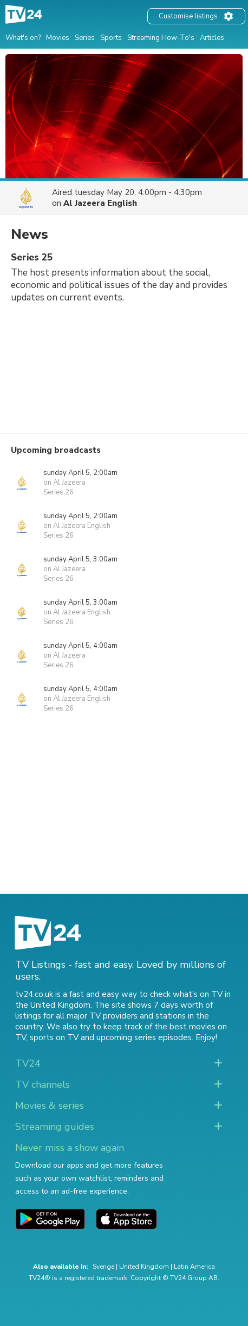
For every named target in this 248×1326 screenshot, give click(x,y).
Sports (111, 38)
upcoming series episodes (144, 1037)
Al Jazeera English (100, 203)
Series (85, 38)
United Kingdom (144, 1266)
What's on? (23, 38)
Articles (212, 38)
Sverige (103, 1266)
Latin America (194, 1266)
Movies (57, 38)
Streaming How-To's (160, 38)
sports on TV (54, 1037)
